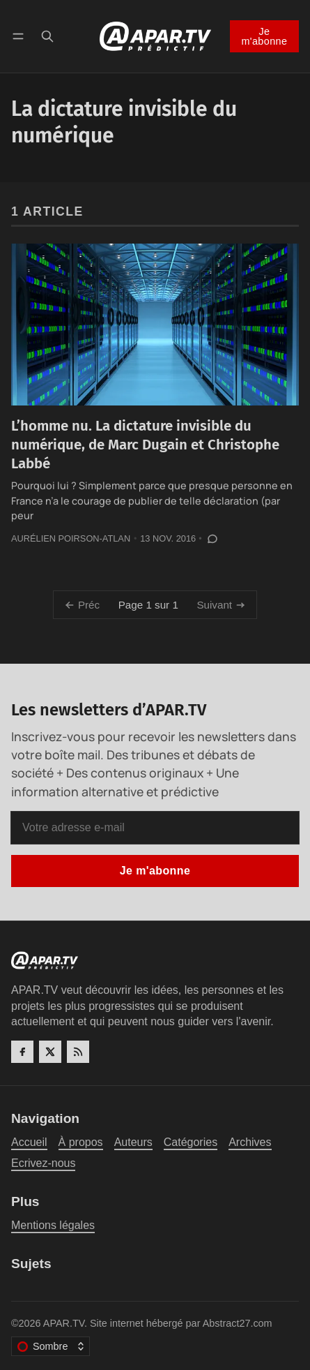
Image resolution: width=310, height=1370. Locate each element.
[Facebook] (22, 1052)
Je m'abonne (264, 36)
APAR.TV (63, 1323)
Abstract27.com (237, 1323)
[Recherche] (47, 36)
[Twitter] (50, 1052)
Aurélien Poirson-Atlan (70, 538)
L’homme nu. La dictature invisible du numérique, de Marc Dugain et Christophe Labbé (145, 444)
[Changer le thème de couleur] (50, 1346)
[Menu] (20, 36)
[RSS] (78, 1052)
